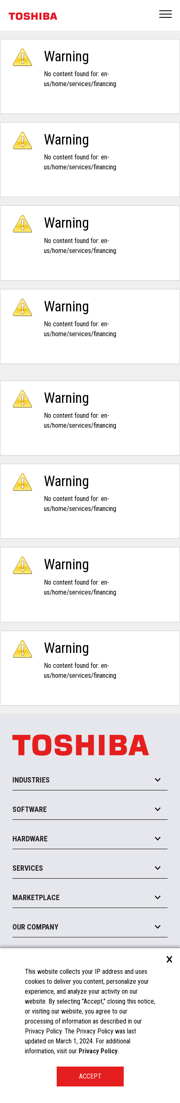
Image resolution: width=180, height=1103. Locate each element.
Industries (31, 779)
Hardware (30, 838)
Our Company (35, 926)
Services (27, 868)
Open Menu (166, 14)
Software (29, 809)
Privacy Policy (98, 1051)
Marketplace (36, 897)
